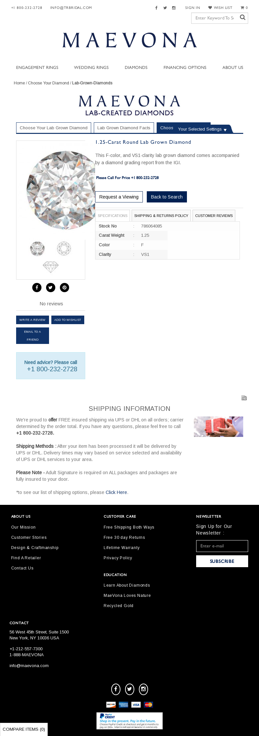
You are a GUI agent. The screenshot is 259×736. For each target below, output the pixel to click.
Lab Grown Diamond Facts (123, 127)
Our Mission (23, 527)
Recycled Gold (119, 605)
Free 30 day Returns (124, 537)
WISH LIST (220, 8)
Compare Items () (24, 729)
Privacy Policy (118, 558)
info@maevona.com (29, 665)
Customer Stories (29, 537)
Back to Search (167, 196)
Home (19, 83)
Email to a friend (32, 335)
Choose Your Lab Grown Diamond (54, 127)
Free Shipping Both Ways (129, 527)
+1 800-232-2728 (26, 8)
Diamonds (136, 68)
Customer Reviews (214, 216)
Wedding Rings (91, 68)
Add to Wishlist (67, 320)
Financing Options (185, 68)
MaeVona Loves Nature (127, 595)
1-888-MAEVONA (27, 654)
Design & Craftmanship (35, 547)
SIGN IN (192, 8)
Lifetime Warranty (122, 547)
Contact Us (22, 568)
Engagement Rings (37, 68)
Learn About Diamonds (127, 585)
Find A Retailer (26, 558)
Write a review (32, 320)
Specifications (112, 216)
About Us (232, 68)
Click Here (116, 492)
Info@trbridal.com (71, 8)
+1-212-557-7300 (26, 648)
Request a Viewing (119, 196)
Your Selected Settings (200, 129)
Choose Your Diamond (48, 83)
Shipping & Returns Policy (161, 216)
